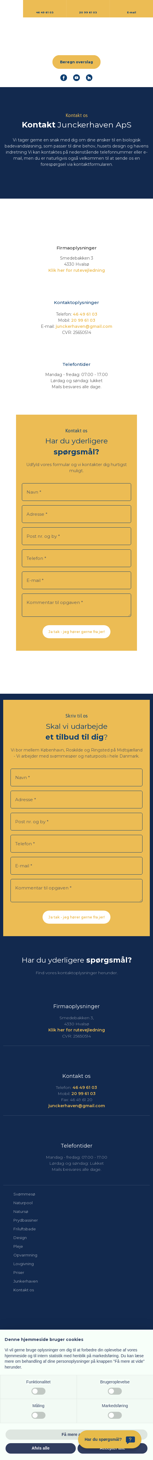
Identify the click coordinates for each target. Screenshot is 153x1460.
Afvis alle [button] (41, 1448)
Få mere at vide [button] (77, 1434)
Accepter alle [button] (112, 1448)
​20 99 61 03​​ (83, 320)
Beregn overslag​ (76, 62)
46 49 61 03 (85, 314)
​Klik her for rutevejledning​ (76, 270)
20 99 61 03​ (83, 1093)
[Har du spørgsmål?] (109, 1439)
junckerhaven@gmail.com (84, 326)
